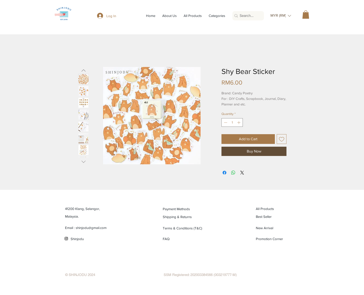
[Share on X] (242, 172)
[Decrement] (225, 122)
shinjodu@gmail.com (91, 228)
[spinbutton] (232, 122)
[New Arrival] (277, 228)
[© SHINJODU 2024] (80, 274)
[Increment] (239, 122)
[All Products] (277, 208)
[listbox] (280, 16)
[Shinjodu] (92, 239)
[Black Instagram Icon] (66, 238)
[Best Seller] (277, 216)
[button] (280, 16)
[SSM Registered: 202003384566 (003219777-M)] (200, 274)
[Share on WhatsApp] (233, 172)
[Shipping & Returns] (184, 217)
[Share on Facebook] (224, 172)
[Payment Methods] (184, 209)
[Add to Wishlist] (281, 139)
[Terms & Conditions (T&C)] (184, 228)
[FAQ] (168, 239)
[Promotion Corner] (269, 239)
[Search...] (247, 15)
